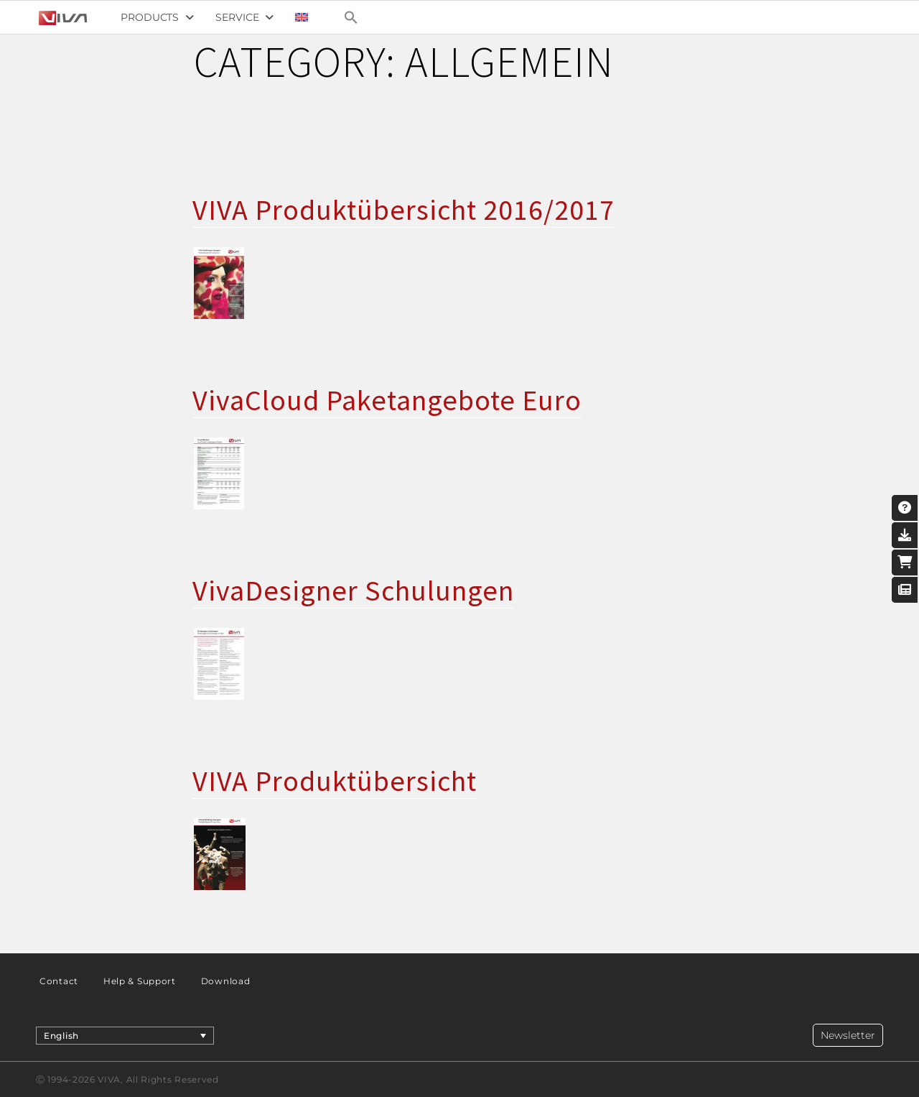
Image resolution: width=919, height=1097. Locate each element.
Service (244, 17)
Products (157, 17)
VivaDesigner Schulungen (353, 590)
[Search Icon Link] (351, 17)
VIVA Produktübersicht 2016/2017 (403, 210)
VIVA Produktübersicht (334, 781)
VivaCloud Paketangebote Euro (387, 400)
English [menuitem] (61, 1034)
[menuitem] (301, 17)
